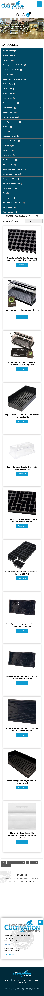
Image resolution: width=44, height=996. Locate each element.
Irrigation (7, 127)
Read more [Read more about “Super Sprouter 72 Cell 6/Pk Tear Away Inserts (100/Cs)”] (22, 578)
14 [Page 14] (3, 865)
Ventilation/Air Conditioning (14, 203)
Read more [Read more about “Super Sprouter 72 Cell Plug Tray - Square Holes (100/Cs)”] (22, 526)
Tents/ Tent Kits (23, 188)
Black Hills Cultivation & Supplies (27, 988)
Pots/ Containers (23, 160)
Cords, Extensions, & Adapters (14, 79)
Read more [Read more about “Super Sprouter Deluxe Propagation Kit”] (22, 317)
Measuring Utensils (11, 136)
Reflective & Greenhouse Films (14, 169)
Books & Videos (9, 55)
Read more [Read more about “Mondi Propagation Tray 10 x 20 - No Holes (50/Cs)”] (22, 787)
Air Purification (9, 51)
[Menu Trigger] (39, 4)
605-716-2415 (30, 882)
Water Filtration (9, 207)
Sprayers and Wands (11, 179)
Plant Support (9, 155)
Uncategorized (9, 198)
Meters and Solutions (11, 141)
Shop (37, 980)
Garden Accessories (11, 103)
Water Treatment (10, 212)
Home (7, 980)
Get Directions (9, 955)
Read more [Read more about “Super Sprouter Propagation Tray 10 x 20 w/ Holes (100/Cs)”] (22, 631)
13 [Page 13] (36, 862)
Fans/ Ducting (9, 93)
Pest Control (8, 150)
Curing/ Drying (9, 84)
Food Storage (9, 98)
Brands (16, 980)
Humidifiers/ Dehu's (11, 117)
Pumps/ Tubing (9, 165)
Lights (23, 131)
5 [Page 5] (23, 862)
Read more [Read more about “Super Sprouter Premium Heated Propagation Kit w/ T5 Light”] (22, 369)
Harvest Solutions (10, 112)
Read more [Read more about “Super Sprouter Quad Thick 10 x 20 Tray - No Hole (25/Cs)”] (22, 421)
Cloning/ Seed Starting (12, 70)
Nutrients (23, 145)
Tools (6, 193)
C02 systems (8, 60)
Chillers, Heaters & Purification (14, 65)
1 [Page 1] (8, 862)
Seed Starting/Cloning (12, 174)
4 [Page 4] (19, 862)
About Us (27, 980)
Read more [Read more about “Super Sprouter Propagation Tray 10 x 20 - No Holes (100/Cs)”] (22, 683)
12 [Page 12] (31, 862)
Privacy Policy (28, 990)
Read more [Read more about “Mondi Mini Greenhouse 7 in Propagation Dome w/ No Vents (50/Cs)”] (22, 842)
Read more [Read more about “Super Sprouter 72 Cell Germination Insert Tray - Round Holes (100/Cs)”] (22, 265)
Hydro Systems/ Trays (12, 122)
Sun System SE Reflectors (12, 184)
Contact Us (22, 982)
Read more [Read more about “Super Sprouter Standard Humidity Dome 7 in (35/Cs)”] (22, 474)
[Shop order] (34, 221)
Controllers (8, 74)
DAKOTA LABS (8, 89)
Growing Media (23, 107)
